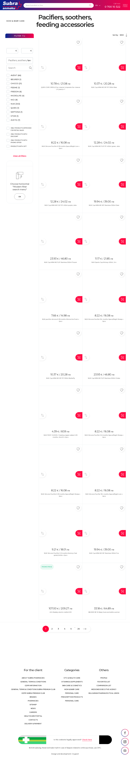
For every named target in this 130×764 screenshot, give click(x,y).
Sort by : (120, 35)
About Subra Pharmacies (33, 678)
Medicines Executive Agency (103, 689)
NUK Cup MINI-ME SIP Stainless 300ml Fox (104, 553)
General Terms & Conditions (33, 682)
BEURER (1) (16, 79)
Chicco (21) (16, 83)
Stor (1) (14, 116)
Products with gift (19, 146)
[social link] (125, 733)
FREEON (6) (16, 91)
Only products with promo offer (19, 141)
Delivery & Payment (33, 724)
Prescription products (72, 697)
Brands (33, 697)
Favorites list (103, 682)
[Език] (98, 5)
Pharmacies (33, 701)
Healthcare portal (33, 716)
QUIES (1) (15, 108)
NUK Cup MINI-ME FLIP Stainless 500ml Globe (104, 378)
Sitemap (33, 705)
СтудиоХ (75, 754)
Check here (87, 740)
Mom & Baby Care (15, 21)
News (33, 708)
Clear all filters (19, 156)
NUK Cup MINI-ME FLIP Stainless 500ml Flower (60, 262)
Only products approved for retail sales (21, 129)
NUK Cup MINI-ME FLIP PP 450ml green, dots (104, 146)
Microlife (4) (17, 96)
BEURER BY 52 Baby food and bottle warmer (104, 612)
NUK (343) (15, 104)
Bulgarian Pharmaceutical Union (104, 693)
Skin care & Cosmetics (72, 685)
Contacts (33, 720)
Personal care (72, 693)
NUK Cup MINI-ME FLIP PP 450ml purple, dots (61, 205)
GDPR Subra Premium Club (33, 693)
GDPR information (33, 685)
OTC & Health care (72, 678)
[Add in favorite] (78, 42)
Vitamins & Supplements (72, 682)
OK (19, 197)
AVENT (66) (16, 75)
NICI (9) (14, 100)
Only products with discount (19, 135)
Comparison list (103, 685)
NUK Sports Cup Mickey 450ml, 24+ (104, 262)
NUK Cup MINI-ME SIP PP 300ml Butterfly (60, 378)
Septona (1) (16, 112)
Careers (33, 712)
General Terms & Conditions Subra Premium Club (33, 689)
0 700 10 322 (112, 6)
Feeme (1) (15, 87)
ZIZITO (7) (15, 120)
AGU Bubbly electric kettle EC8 (60, 612)
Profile (103, 678)
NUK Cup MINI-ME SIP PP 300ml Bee (104, 87)
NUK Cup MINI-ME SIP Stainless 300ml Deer (104, 205)
